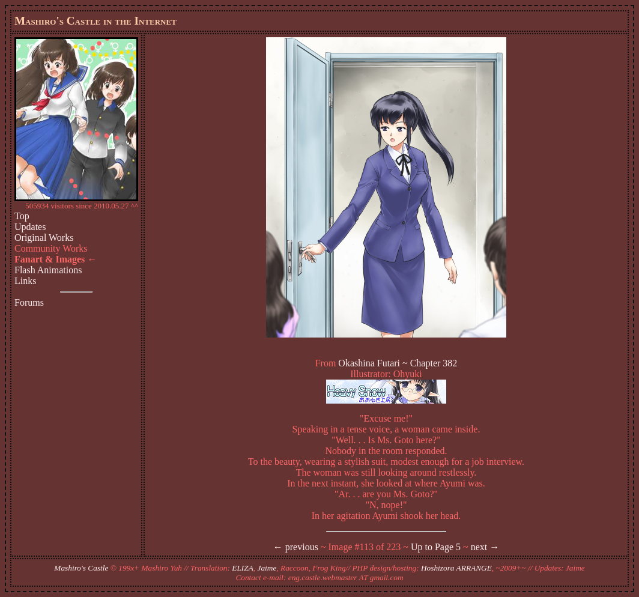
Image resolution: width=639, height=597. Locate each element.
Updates (30, 227)
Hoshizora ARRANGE (456, 567)
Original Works (43, 237)
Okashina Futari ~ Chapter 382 (397, 363)
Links (25, 281)
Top (21, 216)
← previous (295, 547)
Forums (29, 302)
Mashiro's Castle (81, 567)
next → (485, 547)
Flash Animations (48, 270)
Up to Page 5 (436, 547)
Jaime (267, 567)
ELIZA (242, 567)
